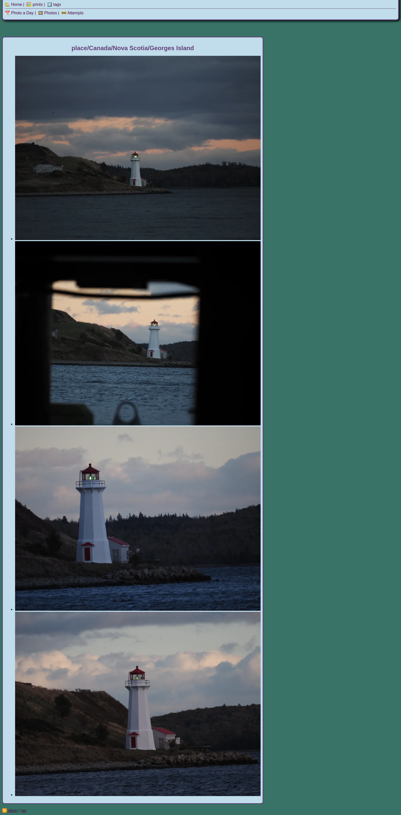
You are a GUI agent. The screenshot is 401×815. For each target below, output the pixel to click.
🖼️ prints (34, 4)
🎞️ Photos (47, 13)
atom (12, 810)
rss (23, 810)
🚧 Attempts (72, 13)
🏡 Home (13, 4)
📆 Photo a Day (19, 13)
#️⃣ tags (54, 4)
